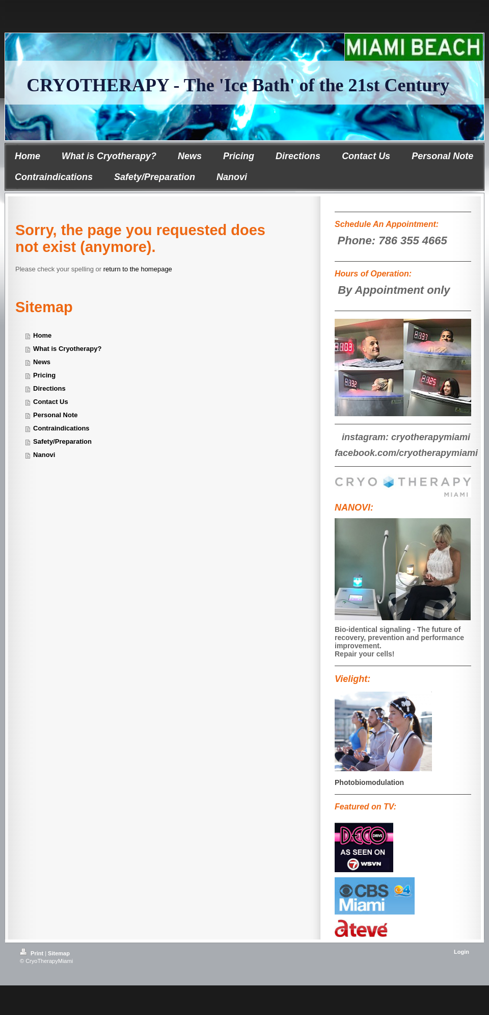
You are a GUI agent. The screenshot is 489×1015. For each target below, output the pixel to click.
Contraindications (61, 428)
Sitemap (59, 953)
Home (42, 335)
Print (32, 953)
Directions (49, 388)
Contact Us (50, 401)
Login (461, 952)
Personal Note (55, 415)
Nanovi (44, 455)
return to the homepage (137, 269)
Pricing (44, 375)
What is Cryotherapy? (67, 348)
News (41, 362)
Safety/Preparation (62, 441)
